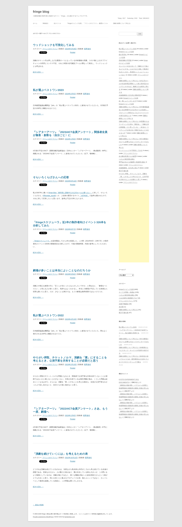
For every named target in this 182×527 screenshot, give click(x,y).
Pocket (72, 52)
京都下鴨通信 (123, 304)
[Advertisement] (134, 226)
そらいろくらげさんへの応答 (51, 177)
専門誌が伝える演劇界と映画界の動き (132, 162)
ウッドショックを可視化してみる (53, 44)
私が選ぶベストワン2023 (48, 90)
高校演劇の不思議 (125, 60)
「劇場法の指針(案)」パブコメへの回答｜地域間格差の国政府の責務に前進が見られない (134, 388)
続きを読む (38, 72)
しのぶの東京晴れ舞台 (127, 159)
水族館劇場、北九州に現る (128, 168)
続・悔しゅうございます (127, 101)
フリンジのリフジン (50, 49)
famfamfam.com (69, 517)
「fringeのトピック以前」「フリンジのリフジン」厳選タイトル (87, 23)
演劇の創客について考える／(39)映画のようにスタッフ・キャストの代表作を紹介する (134, 350)
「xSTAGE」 (84, 196)
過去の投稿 (38, 505)
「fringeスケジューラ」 (42, 241)
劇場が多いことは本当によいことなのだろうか (62, 270)
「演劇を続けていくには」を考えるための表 (60, 453)
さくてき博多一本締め (127, 292)
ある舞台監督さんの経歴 (127, 156)
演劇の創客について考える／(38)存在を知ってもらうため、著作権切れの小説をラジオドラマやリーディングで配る (134, 359)
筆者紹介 (45, 23)
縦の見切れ (123, 54)
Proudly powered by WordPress (43, 517)
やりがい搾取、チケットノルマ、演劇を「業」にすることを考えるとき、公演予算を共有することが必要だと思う (70, 359)
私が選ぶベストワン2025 (127, 49)
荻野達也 (87, 49)
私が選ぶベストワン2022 (48, 315)
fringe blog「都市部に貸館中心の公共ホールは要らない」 (70, 193)
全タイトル (57, 23)
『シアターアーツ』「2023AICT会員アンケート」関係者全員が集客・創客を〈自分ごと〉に (70, 134)
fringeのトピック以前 (126, 52)
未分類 (121, 307)
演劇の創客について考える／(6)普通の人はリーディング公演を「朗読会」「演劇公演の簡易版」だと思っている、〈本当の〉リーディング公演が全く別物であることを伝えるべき (134, 127)
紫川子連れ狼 (123, 171)
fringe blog (41, 11)
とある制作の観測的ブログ (128, 298)
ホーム (35, 23)
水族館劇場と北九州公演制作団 (130, 95)
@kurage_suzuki (49, 196)
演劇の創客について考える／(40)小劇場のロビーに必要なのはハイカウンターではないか (134, 142)
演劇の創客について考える (121, 23)
